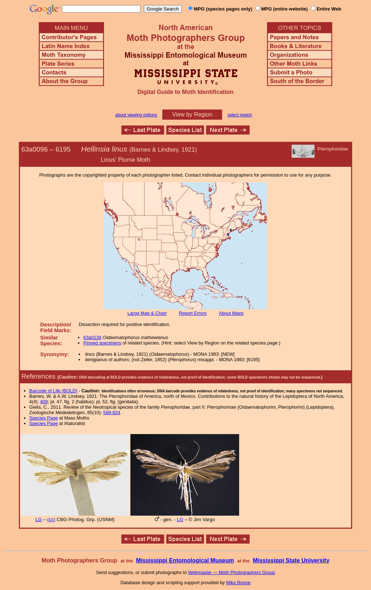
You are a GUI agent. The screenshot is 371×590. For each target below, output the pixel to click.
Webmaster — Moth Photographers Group (231, 572)
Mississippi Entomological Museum (185, 560)
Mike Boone (238, 582)
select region (240, 114)
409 (43, 401)
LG (39, 519)
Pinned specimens (102, 343)
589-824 (111, 412)
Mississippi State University (291, 560)
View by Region (192, 114)
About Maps (231, 313)
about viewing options (136, 114)
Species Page (43, 418)
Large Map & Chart (147, 313)
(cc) (51, 519)
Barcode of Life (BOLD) (53, 390)
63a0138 (92, 337)
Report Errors (193, 313)
